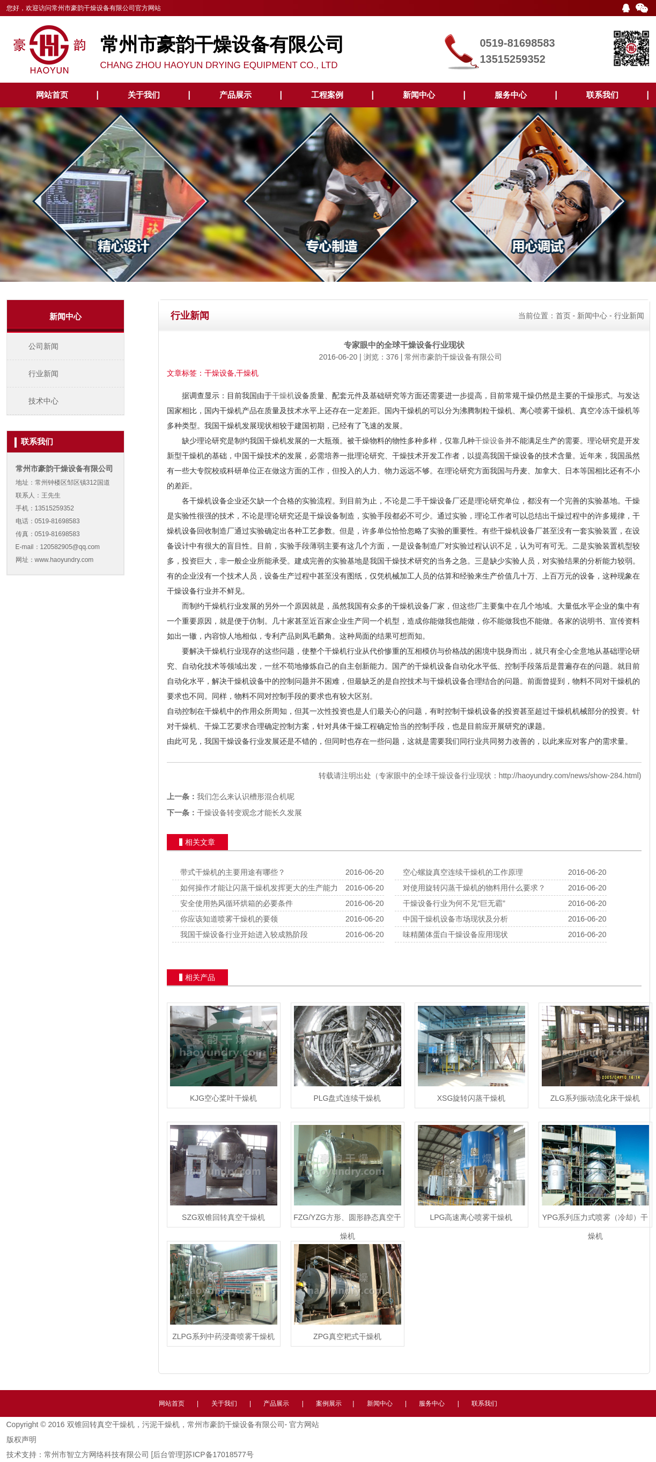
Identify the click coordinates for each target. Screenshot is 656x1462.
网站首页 (52, 94)
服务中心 (511, 94)
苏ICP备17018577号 (219, 1454)
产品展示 (235, 94)
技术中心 (43, 401)
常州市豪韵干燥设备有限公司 (453, 357)
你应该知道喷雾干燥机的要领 (229, 919)
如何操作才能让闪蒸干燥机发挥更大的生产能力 (259, 887)
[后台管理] (168, 1454)
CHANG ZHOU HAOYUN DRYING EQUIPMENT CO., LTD (269, 47)
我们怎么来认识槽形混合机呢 (245, 796)
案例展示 (329, 1403)
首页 (563, 315)
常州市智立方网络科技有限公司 (96, 1454)
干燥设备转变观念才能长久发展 (249, 812)
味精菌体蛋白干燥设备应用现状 (455, 934)
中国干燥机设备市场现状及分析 (455, 919)
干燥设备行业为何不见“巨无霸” (454, 903)
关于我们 (144, 94)
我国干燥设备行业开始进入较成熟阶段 (244, 934)
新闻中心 (419, 94)
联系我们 (602, 94)
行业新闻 (43, 373)
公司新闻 (43, 346)
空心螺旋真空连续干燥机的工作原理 (463, 872)
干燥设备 (490, 440)
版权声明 (21, 1439)
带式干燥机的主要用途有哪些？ (232, 872)
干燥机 (283, 395)
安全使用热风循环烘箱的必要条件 (236, 903)
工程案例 (327, 94)
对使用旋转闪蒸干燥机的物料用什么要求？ (474, 887)
